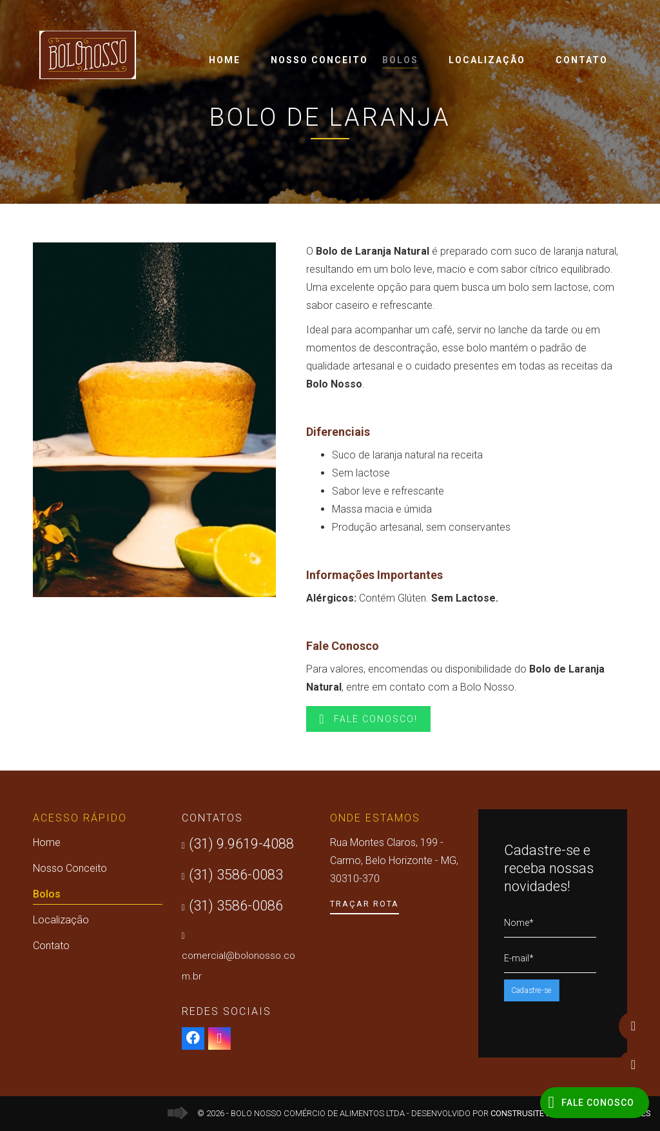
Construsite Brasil (532, 1113)
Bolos (400, 61)
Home (224, 60)
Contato (582, 60)
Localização (487, 60)
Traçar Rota (364, 904)
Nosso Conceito (319, 60)
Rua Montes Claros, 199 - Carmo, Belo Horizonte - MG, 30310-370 (394, 860)
